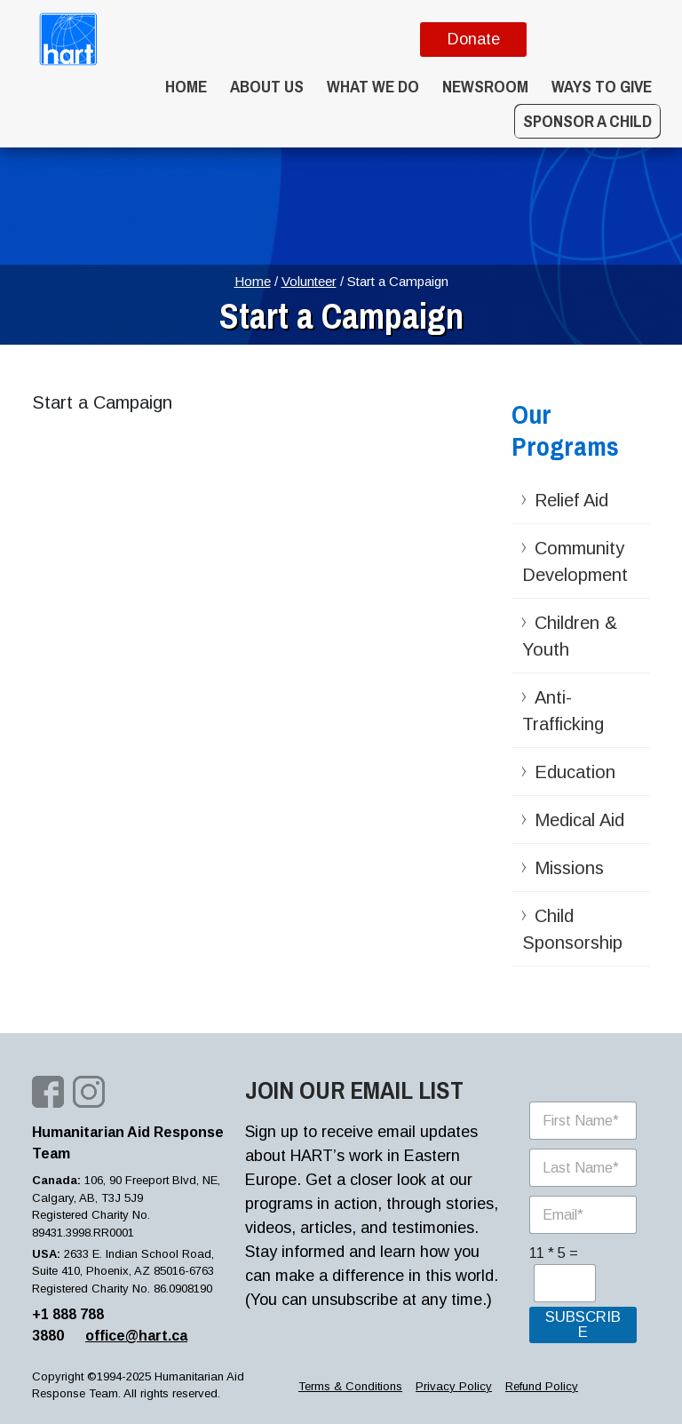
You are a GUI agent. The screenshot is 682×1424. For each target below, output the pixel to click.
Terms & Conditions (350, 1386)
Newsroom (485, 86)
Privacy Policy (454, 1386)
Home (186, 86)
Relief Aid (571, 500)
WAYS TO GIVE (601, 86)
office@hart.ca (136, 1335)
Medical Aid (579, 820)
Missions (569, 868)
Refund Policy (541, 1386)
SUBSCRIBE (583, 1324)
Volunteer (309, 281)
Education (575, 772)
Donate (474, 39)
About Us (267, 86)
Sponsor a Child (587, 120)
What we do (373, 86)
